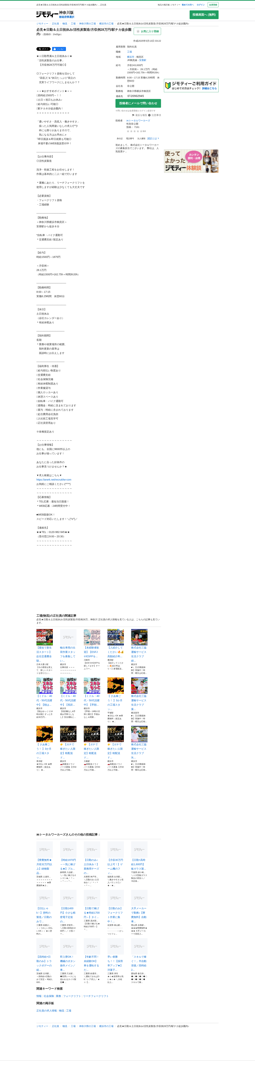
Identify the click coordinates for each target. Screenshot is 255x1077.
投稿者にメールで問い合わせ (138, 103)
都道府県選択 (66, 16)
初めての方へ (188, 5)
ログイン (201, 5)
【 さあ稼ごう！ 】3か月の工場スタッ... (115, 694)
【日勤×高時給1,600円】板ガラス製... (139, 855)
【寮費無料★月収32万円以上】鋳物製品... (44, 857)
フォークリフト (72, 996)
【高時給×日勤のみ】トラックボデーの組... (44, 954)
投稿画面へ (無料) (204, 14)
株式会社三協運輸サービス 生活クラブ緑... (139, 645)
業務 (58, 996)
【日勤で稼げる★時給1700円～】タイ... (92, 904)
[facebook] (59, 49)
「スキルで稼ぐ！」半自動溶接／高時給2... (139, 954)
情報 (39, 996)
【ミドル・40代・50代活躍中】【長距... (68, 691)
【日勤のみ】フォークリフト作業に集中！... (115, 906)
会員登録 (213, 5)
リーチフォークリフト (96, 996)
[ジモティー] (47, 14)
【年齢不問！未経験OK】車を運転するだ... (92, 954)
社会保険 (49, 996)
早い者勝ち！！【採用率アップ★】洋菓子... (115, 954)
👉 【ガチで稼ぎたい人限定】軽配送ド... (68, 742)
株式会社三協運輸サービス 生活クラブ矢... (139, 742)
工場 (73, 23)
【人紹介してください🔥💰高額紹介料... (115, 643)
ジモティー (42, 23)
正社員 (55, 23)
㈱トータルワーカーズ (138, 120)
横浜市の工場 (106, 23)
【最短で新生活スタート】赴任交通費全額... (44, 645)
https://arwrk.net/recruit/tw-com (53, 479)
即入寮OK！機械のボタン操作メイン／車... (68, 954)
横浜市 (130, 56)
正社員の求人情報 (46, 1010)
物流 (64, 23)
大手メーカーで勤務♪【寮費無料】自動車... (139, 906)
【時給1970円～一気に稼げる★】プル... (68, 855)
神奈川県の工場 (87, 23)
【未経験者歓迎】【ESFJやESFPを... (92, 643)
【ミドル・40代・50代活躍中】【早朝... (92, 691)
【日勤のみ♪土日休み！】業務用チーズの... (92, 857)
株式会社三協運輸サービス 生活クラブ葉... (139, 694)
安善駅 (142, 60)
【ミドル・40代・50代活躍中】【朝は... (44, 691)
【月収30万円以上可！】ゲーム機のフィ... (115, 857)
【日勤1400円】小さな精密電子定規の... (68, 906)
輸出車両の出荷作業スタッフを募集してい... (68, 645)
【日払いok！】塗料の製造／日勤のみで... (44, 906)
